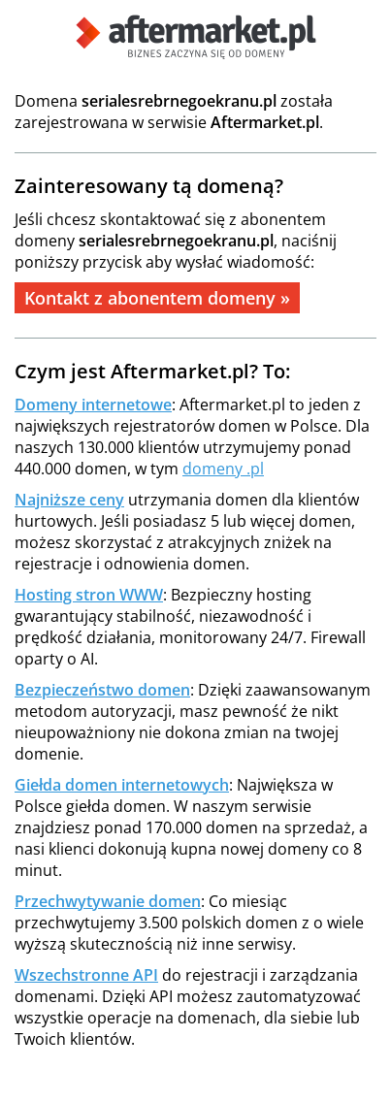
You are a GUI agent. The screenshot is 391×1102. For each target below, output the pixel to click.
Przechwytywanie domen (108, 901)
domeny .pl (223, 468)
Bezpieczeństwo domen (102, 689)
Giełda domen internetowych (122, 784)
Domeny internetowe (93, 404)
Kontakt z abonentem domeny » (157, 297)
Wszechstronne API (86, 975)
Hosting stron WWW (89, 594)
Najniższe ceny (69, 499)
